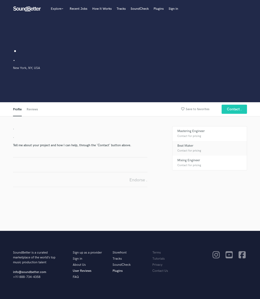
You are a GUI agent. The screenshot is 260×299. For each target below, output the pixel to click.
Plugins (159, 9)
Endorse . (138, 180)
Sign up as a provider (87, 253)
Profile (17, 109)
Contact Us (160, 271)
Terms (156, 253)
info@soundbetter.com (29, 272)
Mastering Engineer (191, 131)
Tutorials (158, 259)
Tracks (121, 9)
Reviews (32, 109)
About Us (79, 265)
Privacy (157, 265)
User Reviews (82, 271)
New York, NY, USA (26, 68)
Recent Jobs (78, 9)
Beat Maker (185, 146)
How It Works (102, 9)
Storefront (120, 253)
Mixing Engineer (188, 160)
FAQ (76, 277)
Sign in (173, 9)
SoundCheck (140, 9)
